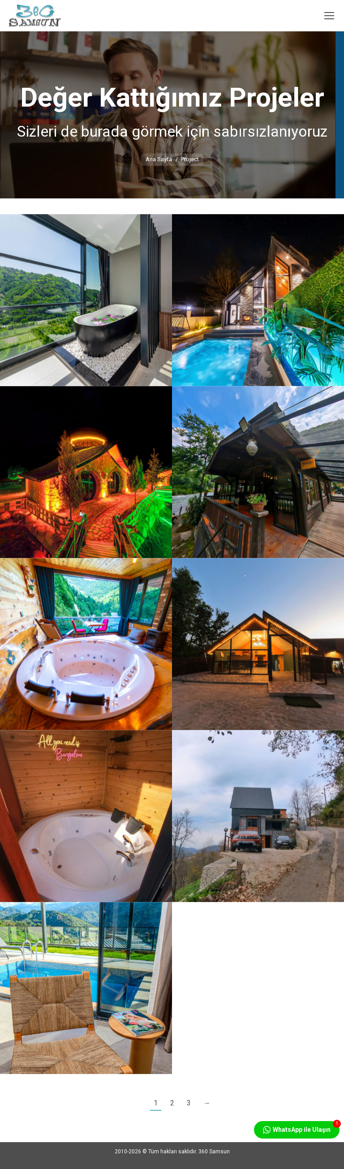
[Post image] (86, 300)
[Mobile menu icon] (329, 15)
